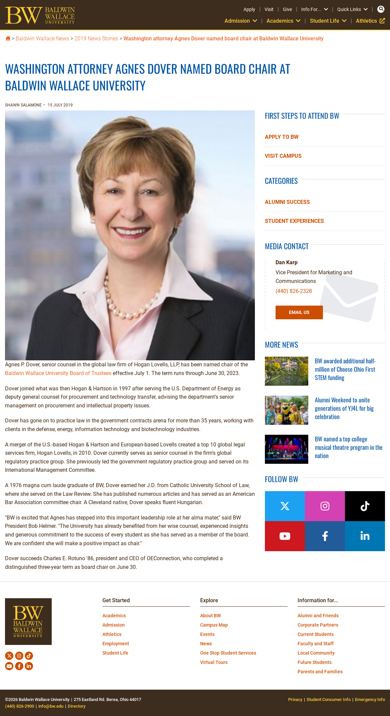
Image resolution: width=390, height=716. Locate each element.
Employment (115, 643)
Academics (284, 21)
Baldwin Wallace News (42, 38)
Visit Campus (283, 156)
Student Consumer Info (329, 699)
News (206, 643)
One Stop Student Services (228, 653)
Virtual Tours (214, 662)
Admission (241, 21)
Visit (269, 9)
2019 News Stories (96, 38)
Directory (76, 706)
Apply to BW (282, 137)
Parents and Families (320, 671)
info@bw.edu (50, 706)
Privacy (295, 699)
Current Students (316, 634)
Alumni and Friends (318, 615)
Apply (249, 9)
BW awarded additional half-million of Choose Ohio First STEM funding (345, 369)
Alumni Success (287, 202)
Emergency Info (370, 699)
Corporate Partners (318, 625)
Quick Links (352, 9)
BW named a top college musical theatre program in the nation (349, 447)
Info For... (314, 9)
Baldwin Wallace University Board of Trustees (58, 373)
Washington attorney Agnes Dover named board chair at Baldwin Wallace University (223, 38)
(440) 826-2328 (294, 291)
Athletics (370, 21)
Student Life (328, 21)
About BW (210, 615)
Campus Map (214, 625)
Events (207, 634)
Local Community (316, 653)
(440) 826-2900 (19, 706)
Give (287, 9)
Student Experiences (294, 221)
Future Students (315, 662)
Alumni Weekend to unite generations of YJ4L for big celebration (344, 408)
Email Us (299, 312)
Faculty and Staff (316, 643)
